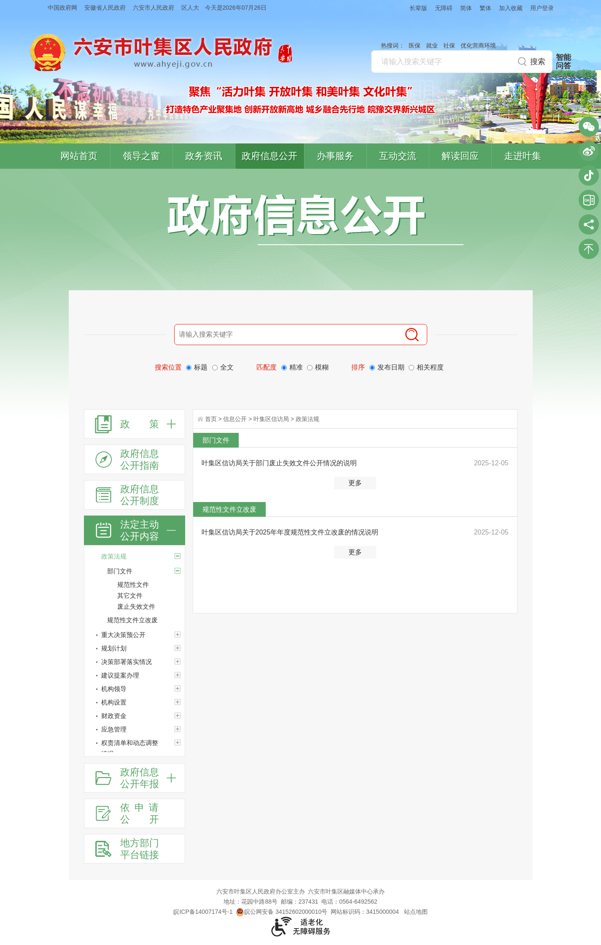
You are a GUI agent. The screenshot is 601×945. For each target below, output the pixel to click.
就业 (432, 45)
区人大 (190, 7)
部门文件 (215, 440)
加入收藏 (511, 8)
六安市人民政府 (153, 7)
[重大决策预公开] (134, 635)
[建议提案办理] (134, 675)
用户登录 (542, 8)
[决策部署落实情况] (134, 662)
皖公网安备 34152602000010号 (281, 911)
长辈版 (418, 8)
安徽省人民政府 (105, 7)
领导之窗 (141, 156)
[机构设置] (134, 702)
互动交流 (397, 156)
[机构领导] (134, 689)
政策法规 (307, 419)
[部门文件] (178, 571)
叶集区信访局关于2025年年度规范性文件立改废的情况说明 (290, 532)
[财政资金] (134, 716)
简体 (466, 8)
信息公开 (235, 419)
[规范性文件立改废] (146, 620)
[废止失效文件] (151, 606)
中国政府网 (62, 7)
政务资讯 (203, 156)
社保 (449, 45)
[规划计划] (134, 648)
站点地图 (416, 911)
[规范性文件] (151, 584)
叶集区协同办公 (589, 200)
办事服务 (335, 156)
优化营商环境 (478, 45)
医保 (414, 45)
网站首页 (78, 156)
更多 (355, 482)
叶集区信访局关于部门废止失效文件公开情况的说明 (279, 463)
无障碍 (444, 8)
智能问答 (563, 61)
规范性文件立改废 (229, 509)
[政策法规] (134, 556)
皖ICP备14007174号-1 (202, 911)
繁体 (485, 8)
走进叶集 (522, 156)
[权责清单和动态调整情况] (134, 748)
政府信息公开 (269, 156)
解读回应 (460, 156)
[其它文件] (151, 595)
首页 (211, 419)
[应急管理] (134, 729)
